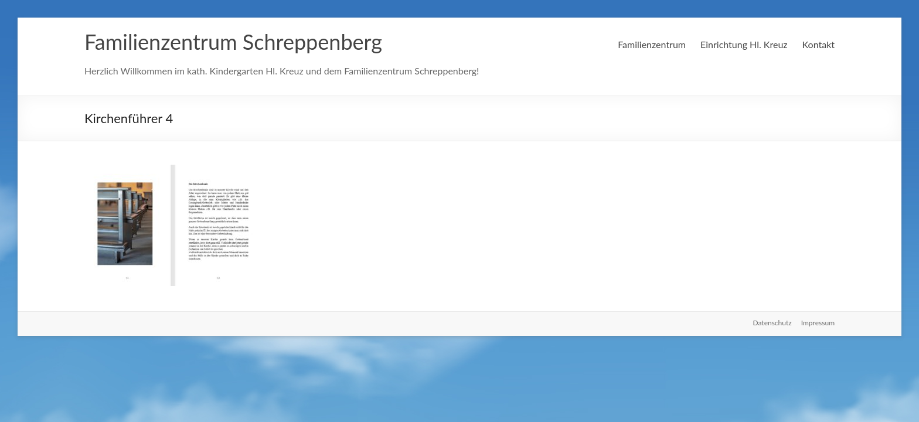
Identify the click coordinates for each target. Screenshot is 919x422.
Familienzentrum (652, 44)
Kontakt (818, 44)
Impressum (818, 322)
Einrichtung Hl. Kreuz (744, 44)
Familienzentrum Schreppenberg (233, 42)
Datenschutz (772, 322)
